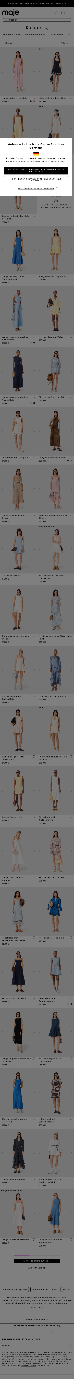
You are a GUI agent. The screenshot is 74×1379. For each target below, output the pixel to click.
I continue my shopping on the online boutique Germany (37, 180)
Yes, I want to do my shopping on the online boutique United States (37, 170)
